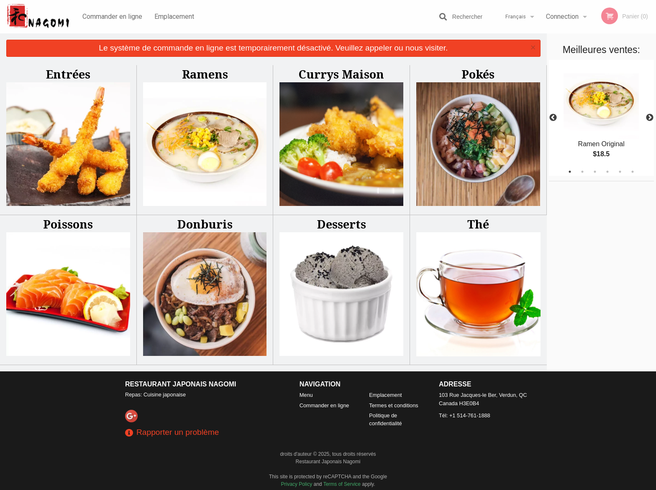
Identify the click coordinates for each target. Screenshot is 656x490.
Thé (478, 224)
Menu (306, 395)
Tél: (464, 415)
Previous (553, 118)
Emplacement (174, 16)
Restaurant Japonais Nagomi (180, 384)
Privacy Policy (297, 484)
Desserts (341, 224)
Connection (562, 16)
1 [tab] (570, 172)
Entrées (68, 74)
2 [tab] (582, 172)
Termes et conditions (393, 405)
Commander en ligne (112, 16)
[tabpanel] (601, 118)
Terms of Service (342, 484)
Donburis (205, 224)
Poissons (68, 224)
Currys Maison (341, 74)
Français (515, 16)
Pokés (478, 74)
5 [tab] (620, 172)
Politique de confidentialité (385, 419)
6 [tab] (632, 172)
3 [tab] (595, 172)
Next (650, 118)
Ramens (205, 74)
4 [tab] (607, 172)
